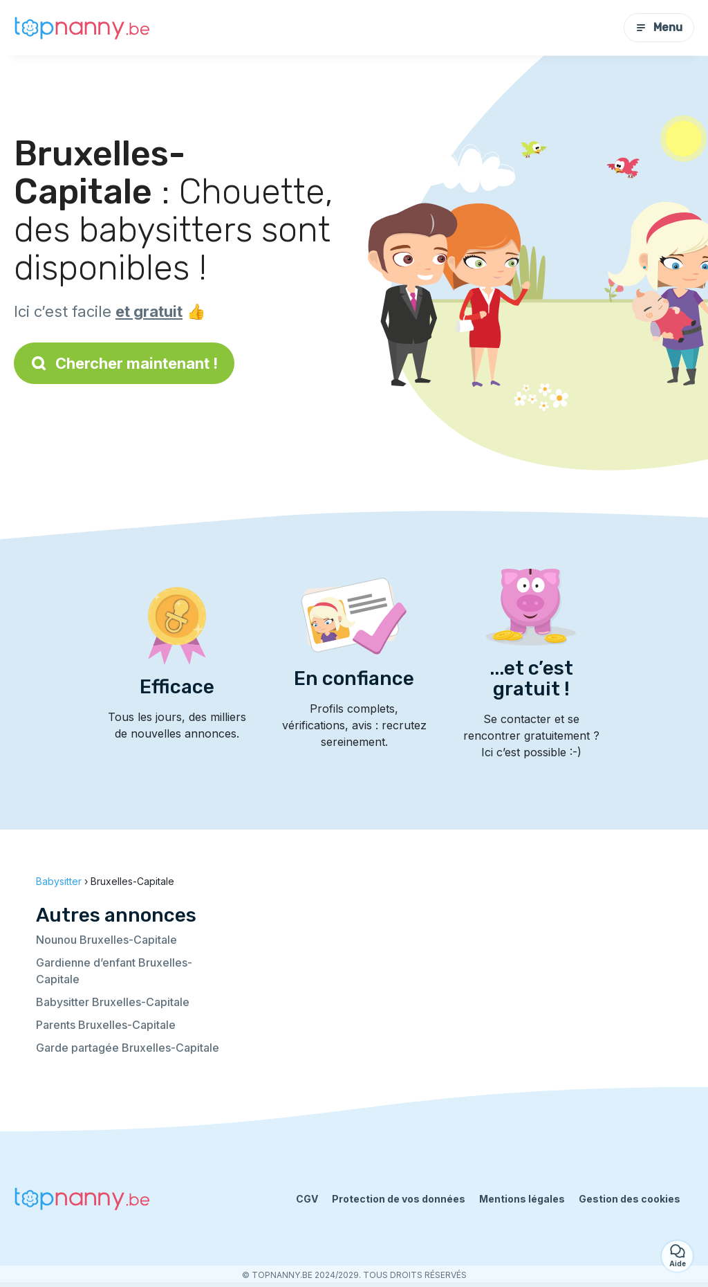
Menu (658, 27)
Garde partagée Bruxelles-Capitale (127, 1048)
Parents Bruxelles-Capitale (106, 1025)
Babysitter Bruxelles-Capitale (112, 1002)
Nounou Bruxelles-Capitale (106, 940)
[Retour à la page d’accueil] (83, 27)
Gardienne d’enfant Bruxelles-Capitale (114, 971)
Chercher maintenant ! (124, 363)
